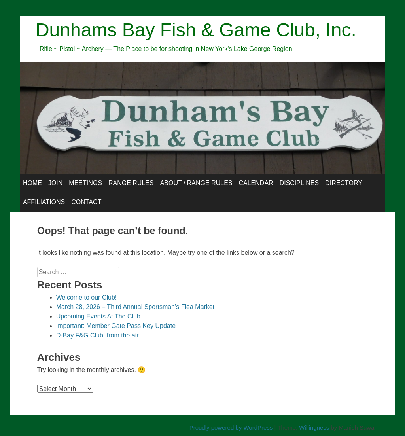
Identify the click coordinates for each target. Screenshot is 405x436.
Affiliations (44, 202)
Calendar (255, 183)
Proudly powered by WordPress (231, 427)
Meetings (85, 183)
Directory (343, 183)
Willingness (314, 427)
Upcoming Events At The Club (98, 316)
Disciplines (299, 183)
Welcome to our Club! (86, 297)
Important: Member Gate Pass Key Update (116, 325)
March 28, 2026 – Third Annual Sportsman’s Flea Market (135, 306)
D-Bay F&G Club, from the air (97, 335)
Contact (86, 202)
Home (32, 183)
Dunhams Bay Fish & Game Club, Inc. (196, 29)
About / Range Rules (196, 183)
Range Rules (131, 183)
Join (55, 183)
